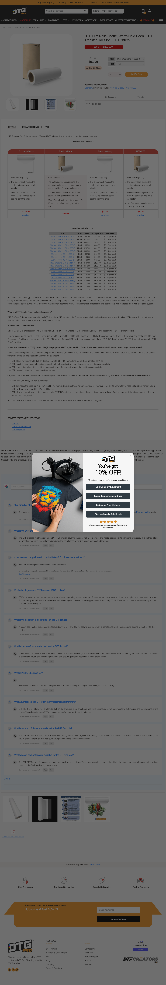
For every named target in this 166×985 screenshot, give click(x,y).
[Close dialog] (130, 455)
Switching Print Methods (108, 505)
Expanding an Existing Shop (108, 496)
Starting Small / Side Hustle (108, 514)
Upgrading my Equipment (108, 487)
